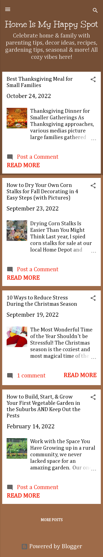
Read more (23, 166)
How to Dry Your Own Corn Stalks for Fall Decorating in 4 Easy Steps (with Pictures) (42, 192)
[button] (93, 80)
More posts (52, 520)
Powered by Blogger (51, 547)
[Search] (95, 11)
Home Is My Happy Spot (51, 24)
